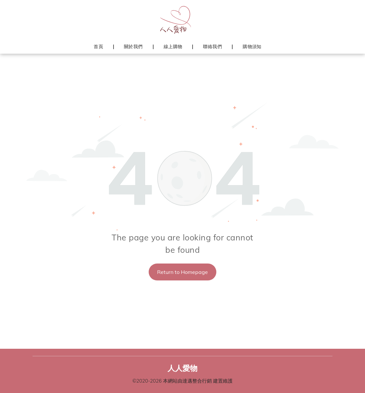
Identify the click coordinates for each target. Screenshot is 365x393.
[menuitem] (99, 46)
